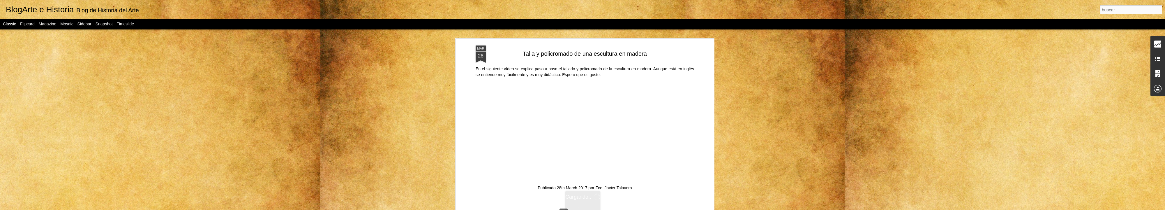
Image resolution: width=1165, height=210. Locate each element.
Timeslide (125, 24)
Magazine (48, 24)
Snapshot (104, 24)
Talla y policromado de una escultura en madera (585, 37)
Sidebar (84, 24)
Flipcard (27, 24)
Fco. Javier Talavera (614, 172)
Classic (9, 24)
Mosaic (66, 24)
